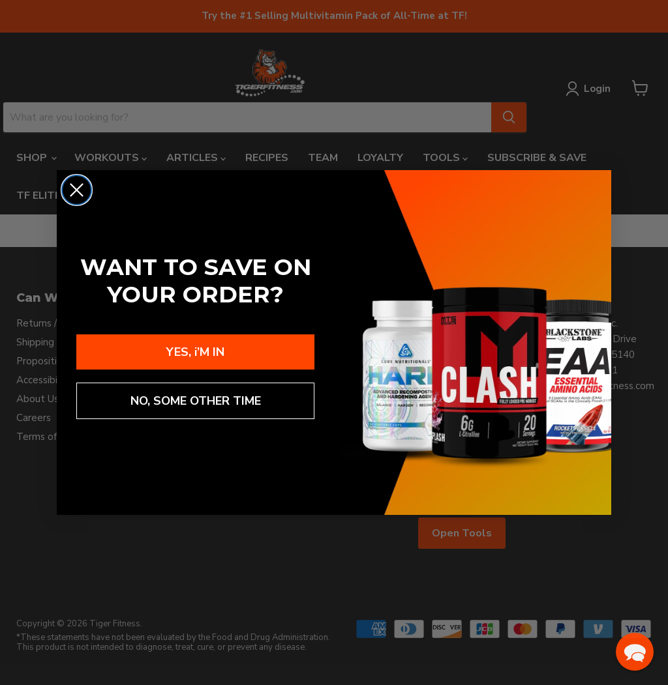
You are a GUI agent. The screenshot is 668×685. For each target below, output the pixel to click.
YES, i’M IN (195, 352)
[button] (635, 652)
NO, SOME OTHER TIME (195, 401)
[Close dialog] (76, 190)
